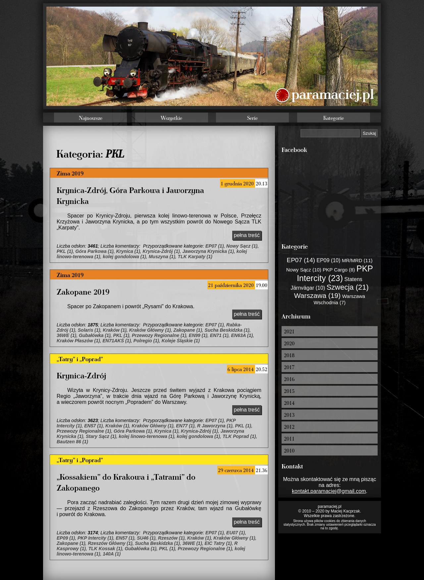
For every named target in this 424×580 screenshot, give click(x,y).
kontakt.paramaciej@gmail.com (329, 491)
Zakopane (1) (187, 330)
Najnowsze (90, 117)
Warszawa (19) (317, 295)
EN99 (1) (198, 335)
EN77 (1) (185, 425)
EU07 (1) (235, 532)
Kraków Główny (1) (150, 330)
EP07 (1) (214, 246)
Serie (252, 117)
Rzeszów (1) (171, 538)
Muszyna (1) (162, 256)
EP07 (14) (301, 260)
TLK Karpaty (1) (195, 256)
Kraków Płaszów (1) (78, 340)
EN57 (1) (93, 425)
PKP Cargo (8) (339, 269)
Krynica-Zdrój (81, 375)
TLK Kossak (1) (105, 548)
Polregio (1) (146, 340)
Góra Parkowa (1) (95, 251)
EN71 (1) (219, 335)
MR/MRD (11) (357, 260)
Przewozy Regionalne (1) (159, 335)
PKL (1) (65, 251)
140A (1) (112, 553)
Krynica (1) (128, 251)
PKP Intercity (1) (95, 538)
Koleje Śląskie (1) (181, 340)
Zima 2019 (70, 173)
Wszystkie (171, 117)
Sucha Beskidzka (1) (227, 330)
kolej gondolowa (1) (124, 256)
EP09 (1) (66, 538)
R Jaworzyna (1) (215, 425)
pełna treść (247, 235)
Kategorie (333, 117)
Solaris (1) (89, 330)
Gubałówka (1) (95, 335)
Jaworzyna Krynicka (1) (208, 251)
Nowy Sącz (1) (241, 246)
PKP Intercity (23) (335, 273)
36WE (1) (66, 335)
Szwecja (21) (348, 287)
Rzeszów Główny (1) (110, 543)
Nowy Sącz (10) (303, 269)
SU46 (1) (146, 538)
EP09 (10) (329, 260)
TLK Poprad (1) (239, 436)
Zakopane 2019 (83, 291)
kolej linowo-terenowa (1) (146, 436)
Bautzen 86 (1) (72, 441)
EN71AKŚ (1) (116, 340)
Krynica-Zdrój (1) (161, 251)
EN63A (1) (242, 335)
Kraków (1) (115, 330)
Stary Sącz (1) (101, 436)
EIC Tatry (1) (218, 543)
